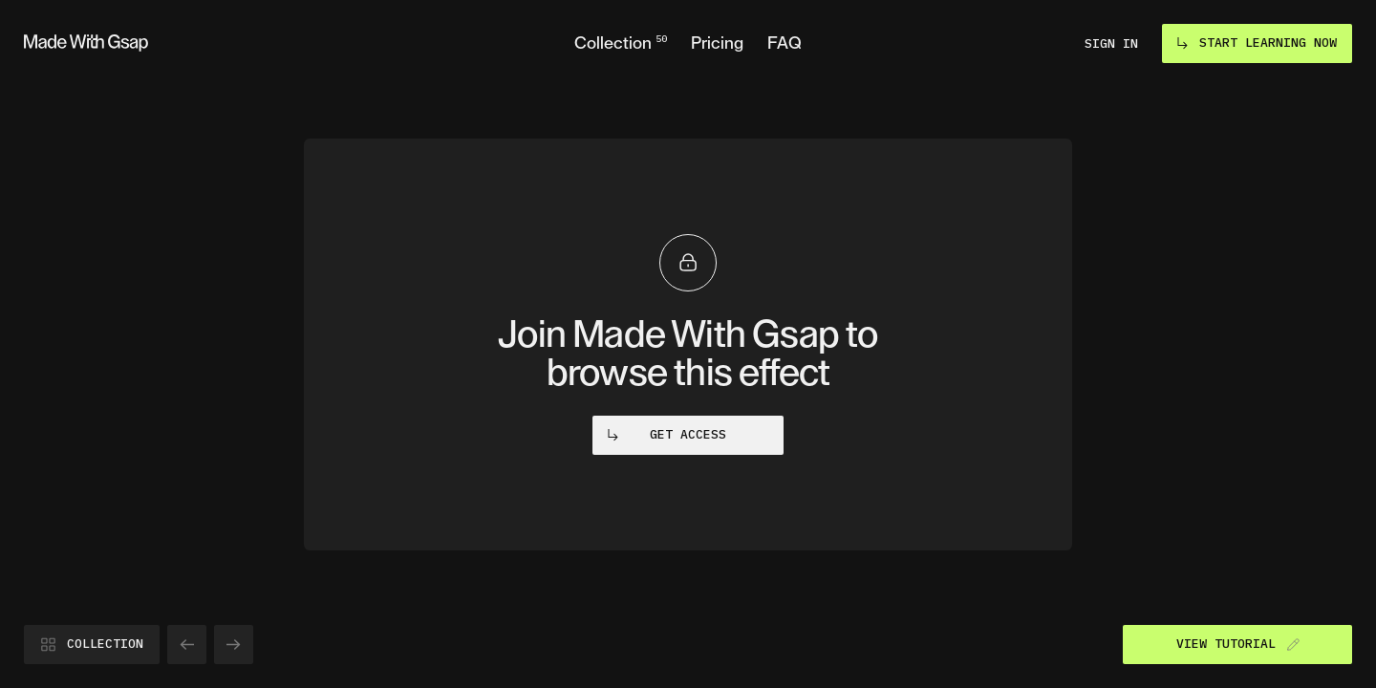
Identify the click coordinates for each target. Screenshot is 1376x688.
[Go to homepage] (86, 43)
